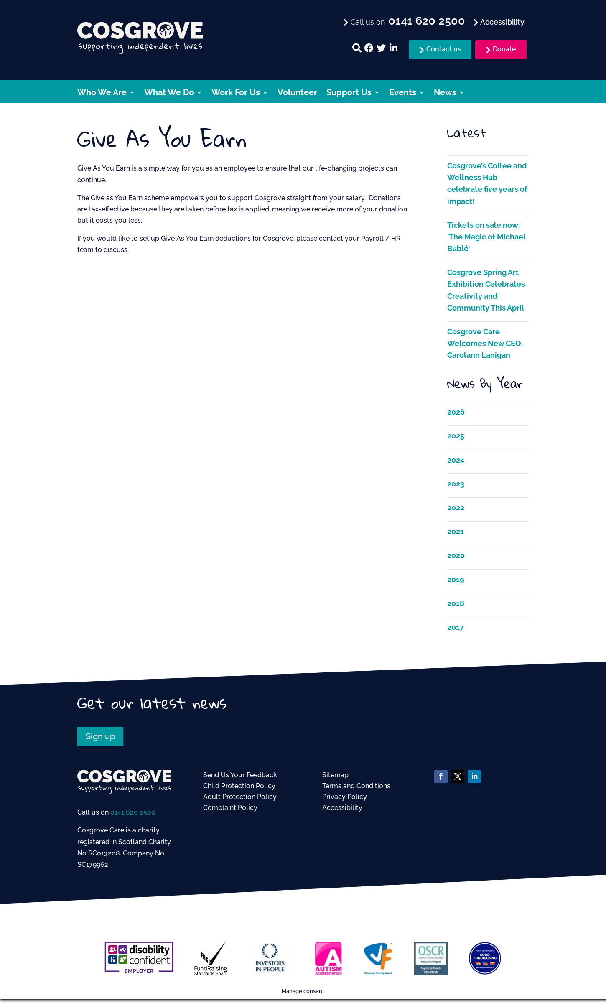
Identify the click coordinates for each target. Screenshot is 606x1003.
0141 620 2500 (132, 812)
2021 (455, 531)
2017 (455, 627)
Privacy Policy (344, 797)
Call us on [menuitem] (407, 21)
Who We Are (102, 93)
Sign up (100, 736)
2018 (455, 603)
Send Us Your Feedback (240, 775)
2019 (455, 579)
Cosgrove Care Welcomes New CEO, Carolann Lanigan (485, 343)
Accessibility (342, 808)
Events (402, 93)
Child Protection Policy (239, 786)
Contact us (443, 49)
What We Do (169, 93)
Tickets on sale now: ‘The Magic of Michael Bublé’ (486, 237)
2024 (455, 460)
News (445, 93)
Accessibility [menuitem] (502, 22)
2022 (455, 507)
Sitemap (335, 775)
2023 (455, 483)
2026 (456, 411)
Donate (504, 49)
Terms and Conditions (356, 786)
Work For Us (235, 93)
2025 (455, 435)
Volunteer (297, 93)
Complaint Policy (230, 808)
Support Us (349, 93)
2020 (456, 555)
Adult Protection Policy (240, 797)
